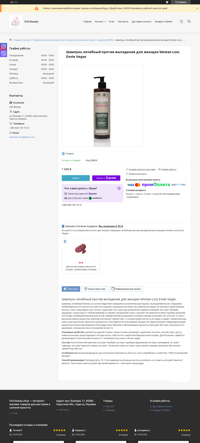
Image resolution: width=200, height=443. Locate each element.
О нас (111, 21)
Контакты (123, 21)
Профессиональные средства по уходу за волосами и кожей (64, 40)
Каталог (99, 21)
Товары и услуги (22, 40)
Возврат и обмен (163, 21)
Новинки (110, 410)
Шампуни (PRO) (105, 40)
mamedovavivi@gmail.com (22, 137)
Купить (75, 178)
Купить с (106, 178)
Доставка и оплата (141, 21)
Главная (87, 21)
